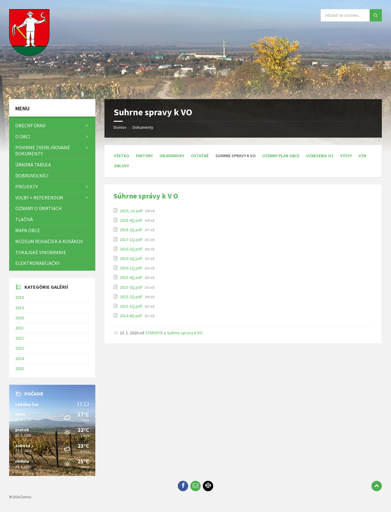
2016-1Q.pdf (131, 268)
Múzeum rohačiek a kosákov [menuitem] (49, 241)
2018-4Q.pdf (131, 220)
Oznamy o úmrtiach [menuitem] (38, 208)
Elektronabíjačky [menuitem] (37, 263)
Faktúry (144, 155)
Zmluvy (121, 166)
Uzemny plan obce (280, 155)
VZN (362, 155)
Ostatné (200, 155)
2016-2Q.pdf (131, 258)
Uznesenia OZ (320, 155)
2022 (19, 338)
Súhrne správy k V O (146, 196)
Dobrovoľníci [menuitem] (32, 176)
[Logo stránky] (30, 87)
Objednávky (171, 155)
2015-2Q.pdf (131, 296)
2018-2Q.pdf (131, 229)
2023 (19, 348)
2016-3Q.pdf (131, 249)
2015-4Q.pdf (131, 277)
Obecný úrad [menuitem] (30, 125)
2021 (19, 328)
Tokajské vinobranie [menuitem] (40, 252)
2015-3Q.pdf (131, 287)
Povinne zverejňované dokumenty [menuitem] (42, 150)
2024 (19, 358)
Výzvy (346, 155)
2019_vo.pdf (131, 210)
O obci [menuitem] (22, 136)
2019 (19, 307)
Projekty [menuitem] (26, 187)
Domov (120, 127)
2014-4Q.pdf (131, 315)
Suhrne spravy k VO (185, 333)
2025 (19, 368)
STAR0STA (154, 333)
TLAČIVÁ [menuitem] (24, 219)
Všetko (121, 155)
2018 (19, 297)
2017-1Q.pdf (131, 239)
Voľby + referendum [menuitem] (39, 198)
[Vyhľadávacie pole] (351, 15)
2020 (19, 318)
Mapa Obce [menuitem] (27, 230)
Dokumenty (143, 127)
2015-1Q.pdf (131, 306)
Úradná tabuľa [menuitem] (33, 164)
